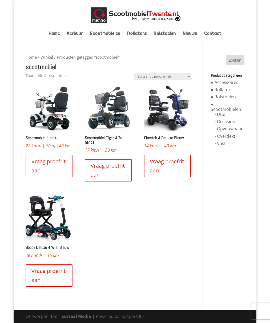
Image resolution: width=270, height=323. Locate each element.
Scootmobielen (105, 34)
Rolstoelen (165, 34)
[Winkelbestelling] (162, 76)
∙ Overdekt (225, 136)
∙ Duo (220, 114)
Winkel (47, 57)
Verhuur (75, 34)
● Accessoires (224, 82)
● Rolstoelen (223, 97)
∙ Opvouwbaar (229, 129)
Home (54, 34)
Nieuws (190, 34)
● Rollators (222, 89)
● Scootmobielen (226, 106)
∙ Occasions (226, 121)
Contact (212, 34)
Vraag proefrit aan (48, 166)
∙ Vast (220, 143)
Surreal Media (76, 316)
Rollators (137, 34)
